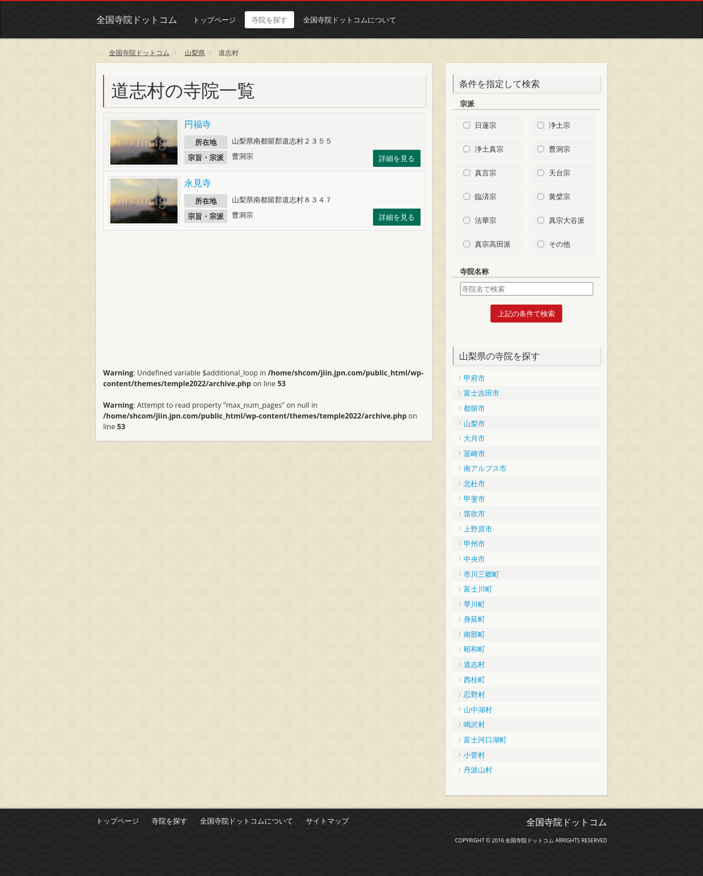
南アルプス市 (485, 468)
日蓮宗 (485, 125)
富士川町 (478, 589)
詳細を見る (397, 158)
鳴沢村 (474, 724)
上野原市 (478, 529)
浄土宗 (559, 125)
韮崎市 (474, 453)
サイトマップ (327, 821)
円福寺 (197, 124)
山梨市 (474, 423)
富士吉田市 (481, 393)
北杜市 (474, 483)
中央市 (474, 559)
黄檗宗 (559, 196)
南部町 (474, 634)
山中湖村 (478, 710)
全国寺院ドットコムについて (349, 20)
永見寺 (197, 183)
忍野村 (474, 694)
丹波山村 (478, 770)
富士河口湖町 (485, 740)
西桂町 (474, 679)
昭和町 (474, 649)
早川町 (474, 604)
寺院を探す (269, 20)
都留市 (474, 408)
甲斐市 (474, 499)
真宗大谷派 (567, 220)
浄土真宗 (489, 149)
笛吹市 (474, 514)
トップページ (213, 20)
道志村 (474, 664)
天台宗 (559, 173)
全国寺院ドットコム (136, 19)
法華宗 (485, 220)
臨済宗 (485, 196)
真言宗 (485, 173)
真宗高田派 (493, 244)
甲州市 (474, 544)
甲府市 (474, 378)
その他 (559, 244)
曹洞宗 (559, 149)
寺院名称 (474, 271)
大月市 (474, 438)
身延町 (474, 619)
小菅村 (474, 755)
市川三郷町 (481, 574)
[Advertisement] (170, 309)
